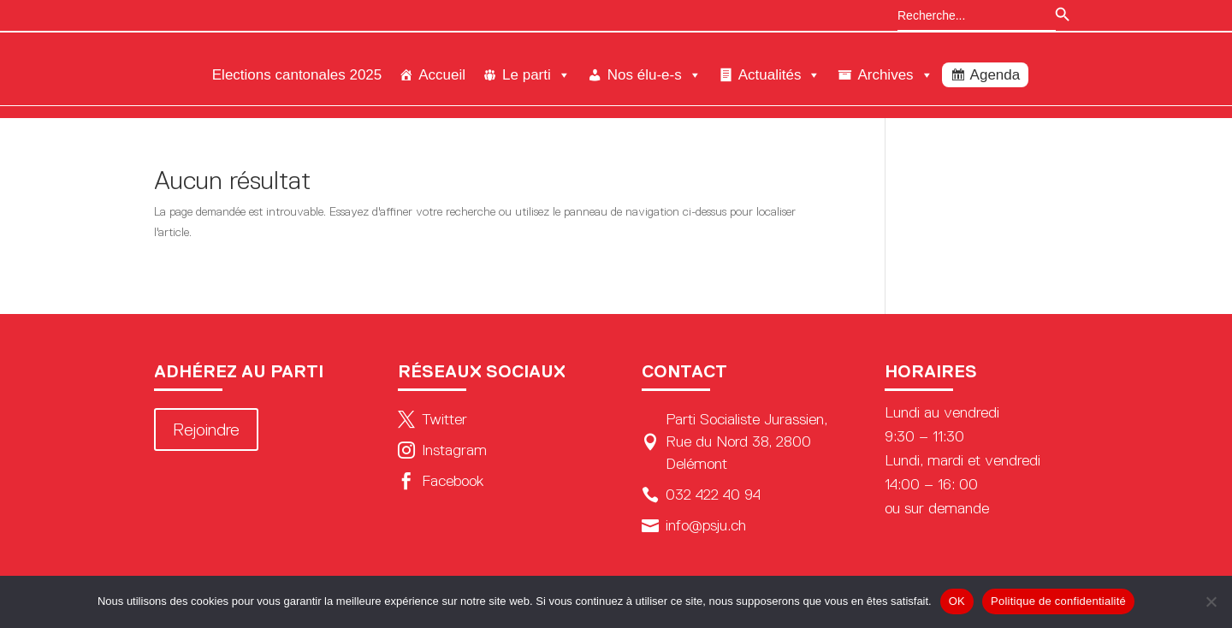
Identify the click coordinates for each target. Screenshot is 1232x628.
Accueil (441, 75)
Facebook (440, 480)
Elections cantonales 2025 (297, 75)
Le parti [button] (536, 75)
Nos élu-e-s (654, 75)
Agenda (995, 75)
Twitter (432, 419)
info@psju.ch (694, 525)
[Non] (1210, 601)
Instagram (442, 450)
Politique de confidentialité (1058, 601)
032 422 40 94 (701, 494)
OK (957, 601)
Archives (895, 75)
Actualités (779, 75)
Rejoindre (206, 429)
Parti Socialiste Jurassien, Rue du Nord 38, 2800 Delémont (734, 441)
